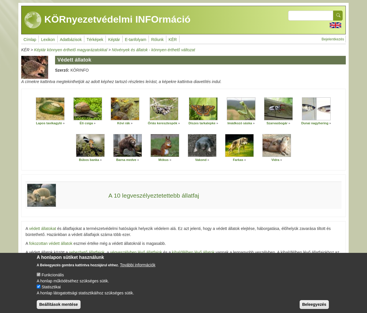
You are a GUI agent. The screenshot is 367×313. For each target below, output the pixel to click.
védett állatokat (42, 228)
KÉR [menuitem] (173, 39)
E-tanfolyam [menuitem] (136, 39)
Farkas (238, 160)
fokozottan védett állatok (50, 243)
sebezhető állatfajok (87, 252)
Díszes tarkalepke (201, 123)
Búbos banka (89, 160)
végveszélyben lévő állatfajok (136, 252)
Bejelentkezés (333, 39)
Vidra (275, 160)
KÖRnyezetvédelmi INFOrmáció (107, 20)
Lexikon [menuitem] (48, 39)
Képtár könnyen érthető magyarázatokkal (70, 50)
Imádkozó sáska (239, 123)
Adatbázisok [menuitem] (71, 39)
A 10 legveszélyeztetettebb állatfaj (153, 195)
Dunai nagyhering (315, 123)
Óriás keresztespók (163, 123)
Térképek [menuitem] (95, 39)
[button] (50, 109)
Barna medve (126, 160)
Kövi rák (123, 123)
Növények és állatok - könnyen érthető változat (153, 50)
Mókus (164, 160)
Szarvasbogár (276, 123)
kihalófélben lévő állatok (194, 252)
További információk (137, 269)
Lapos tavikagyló (49, 123)
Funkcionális (53, 279)
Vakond (200, 160)
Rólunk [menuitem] (157, 39)
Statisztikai (51, 292)
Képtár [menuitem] (114, 39)
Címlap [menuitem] (30, 39)
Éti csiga (86, 123)
